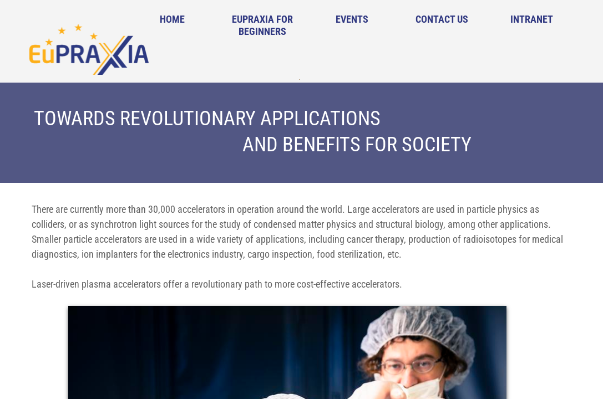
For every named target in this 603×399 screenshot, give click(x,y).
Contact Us (441, 19)
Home (172, 19)
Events (352, 19)
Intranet (531, 19)
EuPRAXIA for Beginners (262, 25)
